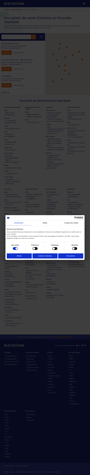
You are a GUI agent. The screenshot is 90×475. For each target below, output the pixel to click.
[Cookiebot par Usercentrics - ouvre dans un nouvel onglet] (75, 217)
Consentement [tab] (18, 223)
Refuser (19, 256)
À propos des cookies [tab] (71, 223)
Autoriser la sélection (45, 256)
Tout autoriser (70, 256)
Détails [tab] (45, 223)
